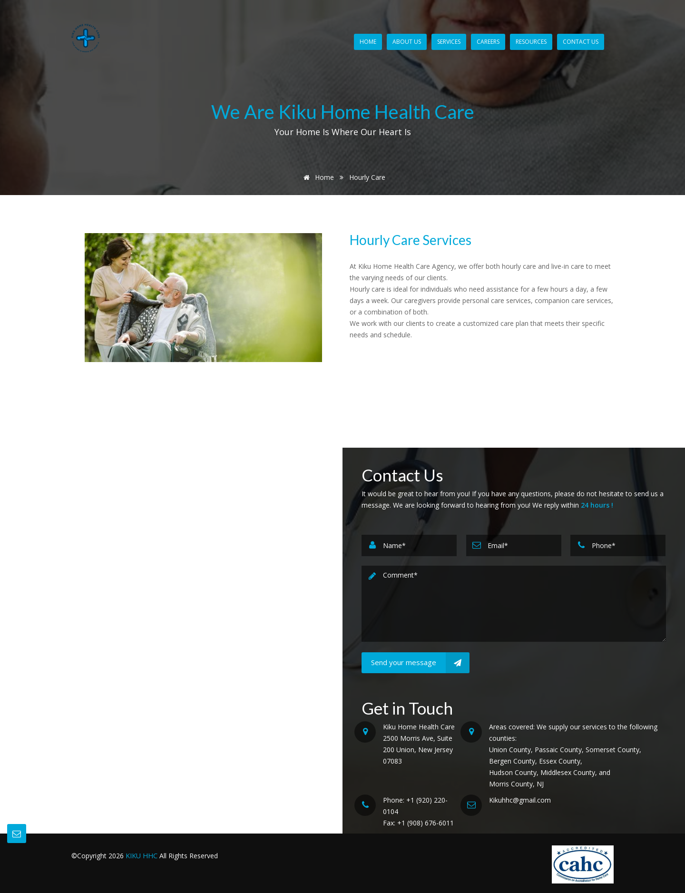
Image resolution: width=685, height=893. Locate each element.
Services (448, 42)
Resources (531, 42)
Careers (488, 42)
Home (368, 42)
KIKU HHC (142, 855)
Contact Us (580, 42)
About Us (406, 42)
